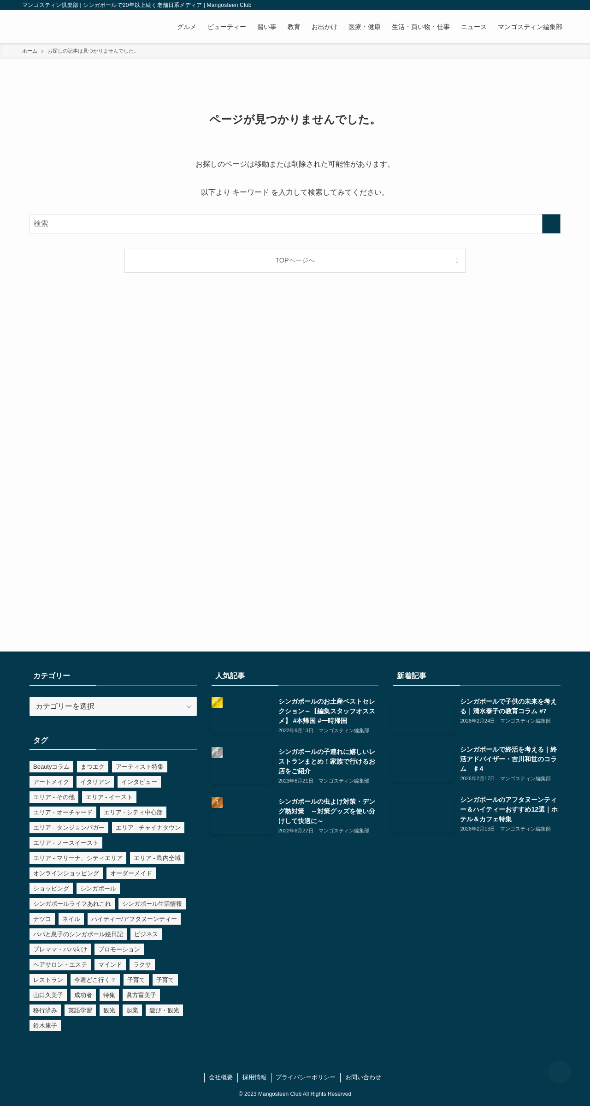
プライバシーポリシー (306, 1077)
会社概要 (221, 1077)
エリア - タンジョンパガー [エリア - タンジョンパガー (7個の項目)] (69, 827)
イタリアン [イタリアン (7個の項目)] (95, 781)
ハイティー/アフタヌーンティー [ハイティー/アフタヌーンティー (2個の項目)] (134, 918)
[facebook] (514, 5)
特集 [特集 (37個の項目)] (109, 995)
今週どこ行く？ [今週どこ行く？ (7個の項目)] (95, 979)
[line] (538, 5)
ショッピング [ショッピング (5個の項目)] (51, 888)
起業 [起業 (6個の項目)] (132, 1010)
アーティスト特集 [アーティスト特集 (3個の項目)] (140, 766)
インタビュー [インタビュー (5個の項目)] (139, 781)
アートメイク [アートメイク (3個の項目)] (51, 781)
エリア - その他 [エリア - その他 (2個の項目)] (54, 797)
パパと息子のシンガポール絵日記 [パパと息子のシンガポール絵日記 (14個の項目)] (78, 934)
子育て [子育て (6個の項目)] (136, 979)
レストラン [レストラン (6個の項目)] (48, 979)
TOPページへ (294, 260)
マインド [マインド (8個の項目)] (110, 964)
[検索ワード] (295, 223)
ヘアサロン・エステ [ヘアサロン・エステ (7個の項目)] (60, 964)
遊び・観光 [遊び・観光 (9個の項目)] (164, 1010)
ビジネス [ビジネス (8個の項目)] (146, 934)
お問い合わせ (363, 1077)
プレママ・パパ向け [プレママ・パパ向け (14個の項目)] (60, 949)
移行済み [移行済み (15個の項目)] (45, 1010)
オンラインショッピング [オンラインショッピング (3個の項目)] (66, 873)
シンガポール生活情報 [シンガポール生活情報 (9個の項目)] (152, 903)
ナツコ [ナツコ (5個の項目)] (42, 918)
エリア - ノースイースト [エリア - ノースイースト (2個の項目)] (66, 842)
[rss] (550, 5)
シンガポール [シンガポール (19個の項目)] (98, 888)
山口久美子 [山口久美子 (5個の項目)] (48, 995)
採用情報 (254, 1077)
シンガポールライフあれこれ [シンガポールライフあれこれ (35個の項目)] (72, 903)
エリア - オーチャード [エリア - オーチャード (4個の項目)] (63, 812)
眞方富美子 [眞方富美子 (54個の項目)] (141, 995)
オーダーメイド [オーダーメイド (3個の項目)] (131, 873)
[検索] (562, 5)
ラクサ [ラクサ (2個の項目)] (142, 964)
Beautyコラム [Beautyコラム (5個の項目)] (51, 766)
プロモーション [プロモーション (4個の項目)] (119, 949)
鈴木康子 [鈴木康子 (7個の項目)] (45, 1025)
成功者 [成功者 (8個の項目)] (83, 995)
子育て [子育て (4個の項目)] (165, 979)
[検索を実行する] (551, 223)
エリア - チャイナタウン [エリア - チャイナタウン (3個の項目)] (148, 827)
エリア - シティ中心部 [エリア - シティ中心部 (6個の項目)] (133, 812)
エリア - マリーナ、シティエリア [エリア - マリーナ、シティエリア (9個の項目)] (78, 858)
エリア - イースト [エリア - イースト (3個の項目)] (109, 797)
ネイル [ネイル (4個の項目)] (71, 918)
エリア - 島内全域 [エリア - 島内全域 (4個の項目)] (157, 858)
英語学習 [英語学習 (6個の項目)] (80, 1010)
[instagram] (526, 5)
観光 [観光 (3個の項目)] (109, 1010)
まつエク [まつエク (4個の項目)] (93, 766)
